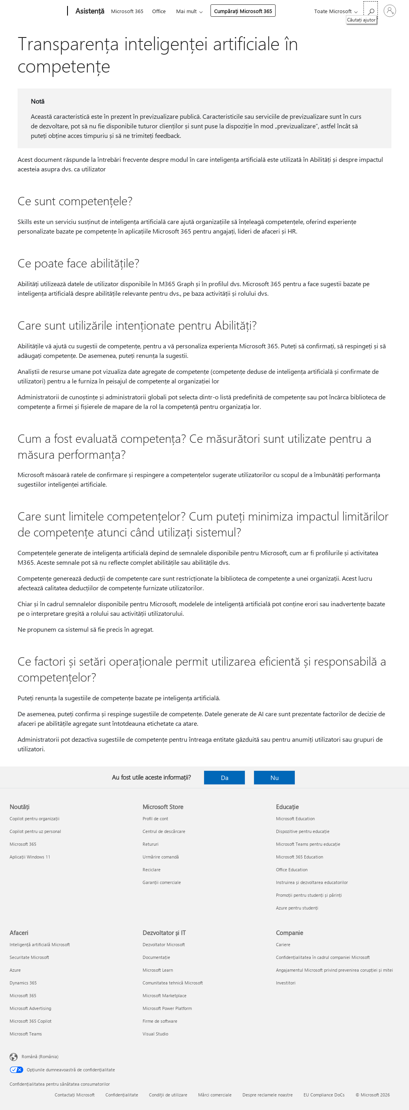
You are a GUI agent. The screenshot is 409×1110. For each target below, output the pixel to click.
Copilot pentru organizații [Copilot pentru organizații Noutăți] (35, 818)
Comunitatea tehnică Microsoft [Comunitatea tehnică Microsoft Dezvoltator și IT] (173, 983)
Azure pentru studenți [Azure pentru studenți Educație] (297, 908)
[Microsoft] (37, 11)
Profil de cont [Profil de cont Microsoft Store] (155, 818)
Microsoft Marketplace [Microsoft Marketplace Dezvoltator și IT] (165, 995)
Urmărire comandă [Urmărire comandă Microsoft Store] (161, 857)
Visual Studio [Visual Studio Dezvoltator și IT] (155, 1034)
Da (224, 777)
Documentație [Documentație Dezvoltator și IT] (156, 957)
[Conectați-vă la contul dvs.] (389, 10)
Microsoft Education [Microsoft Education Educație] (295, 818)
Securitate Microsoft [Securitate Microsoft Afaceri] (29, 957)
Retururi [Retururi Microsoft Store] (151, 844)
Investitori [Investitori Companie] (286, 983)
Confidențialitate (121, 1095)
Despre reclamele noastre (267, 1095)
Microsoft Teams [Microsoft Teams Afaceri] (26, 1034)
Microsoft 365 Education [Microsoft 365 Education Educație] (299, 857)
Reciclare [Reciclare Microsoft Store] (152, 869)
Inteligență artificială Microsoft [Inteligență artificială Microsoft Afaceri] (40, 944)
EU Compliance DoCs (324, 1095)
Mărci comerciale (215, 1095)
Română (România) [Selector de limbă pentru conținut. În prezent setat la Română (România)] (40, 1056)
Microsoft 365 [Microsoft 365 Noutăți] (23, 844)
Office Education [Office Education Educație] (292, 869)
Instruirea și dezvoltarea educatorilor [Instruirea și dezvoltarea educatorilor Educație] (312, 882)
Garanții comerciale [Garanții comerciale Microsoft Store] (162, 882)
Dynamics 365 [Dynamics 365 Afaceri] (23, 983)
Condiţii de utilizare (168, 1095)
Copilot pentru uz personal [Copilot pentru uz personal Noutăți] (35, 831)
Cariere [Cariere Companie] (283, 944)
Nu (274, 777)
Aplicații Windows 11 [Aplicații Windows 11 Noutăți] (30, 857)
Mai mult (186, 11)
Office (159, 11)
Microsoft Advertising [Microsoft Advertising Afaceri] (30, 1008)
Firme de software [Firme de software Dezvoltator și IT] (160, 1021)
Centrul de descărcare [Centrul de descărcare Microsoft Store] (164, 831)
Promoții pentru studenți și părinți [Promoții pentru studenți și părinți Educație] (309, 895)
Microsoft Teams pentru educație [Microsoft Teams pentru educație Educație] (308, 844)
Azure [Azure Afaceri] (15, 970)
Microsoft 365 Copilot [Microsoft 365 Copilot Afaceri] (31, 1021)
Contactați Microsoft (75, 1095)
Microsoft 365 (127, 11)
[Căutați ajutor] (370, 10)
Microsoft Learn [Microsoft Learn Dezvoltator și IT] (158, 970)
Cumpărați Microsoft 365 (243, 11)
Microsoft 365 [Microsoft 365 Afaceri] (23, 995)
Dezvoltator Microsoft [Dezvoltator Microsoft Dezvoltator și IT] (164, 944)
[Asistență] (89, 11)
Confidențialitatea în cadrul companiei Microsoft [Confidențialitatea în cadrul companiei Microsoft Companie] (323, 957)
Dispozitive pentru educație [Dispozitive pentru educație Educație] (303, 831)
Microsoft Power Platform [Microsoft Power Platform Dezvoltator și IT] (167, 1008)
